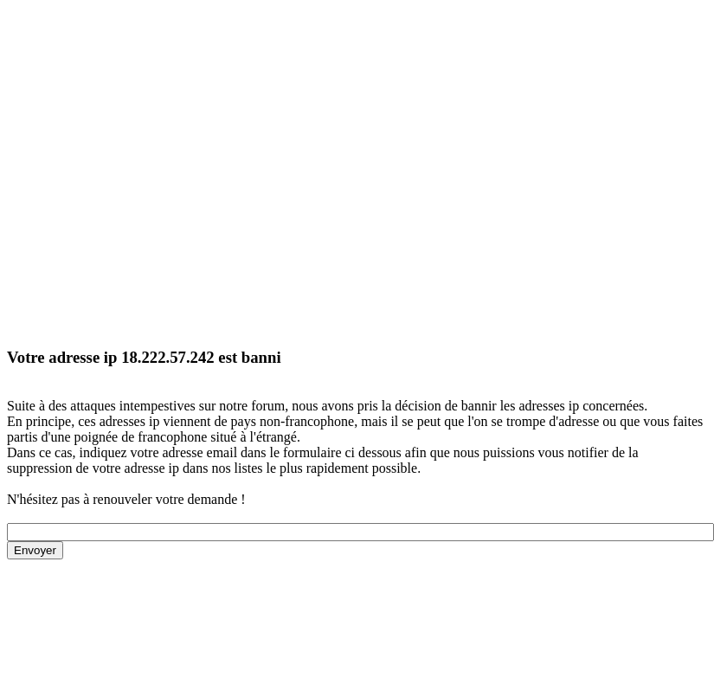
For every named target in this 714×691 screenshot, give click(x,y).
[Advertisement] (162, 169)
